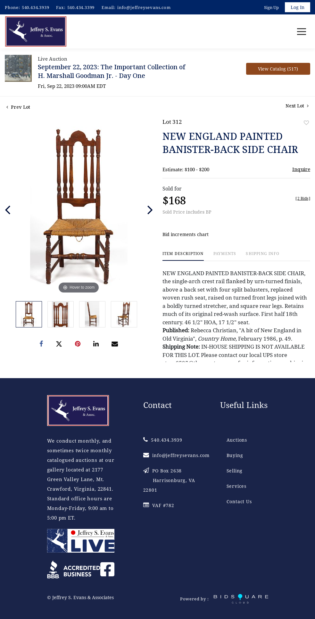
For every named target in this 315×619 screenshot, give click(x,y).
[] (302, 198)
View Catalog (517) (278, 69)
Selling (235, 471)
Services (236, 486)
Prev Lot (18, 107)
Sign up (271, 7)
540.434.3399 (81, 7)
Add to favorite (306, 122)
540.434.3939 (35, 7)
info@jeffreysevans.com (144, 7)
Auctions (237, 440)
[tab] (183, 256)
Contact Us (239, 501)
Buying (235, 455)
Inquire (301, 169)
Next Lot (297, 105)
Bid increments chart (185, 234)
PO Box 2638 (169, 480)
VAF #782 (158, 505)
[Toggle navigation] (301, 31)
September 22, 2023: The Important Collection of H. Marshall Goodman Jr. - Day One (111, 71)
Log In (297, 7)
